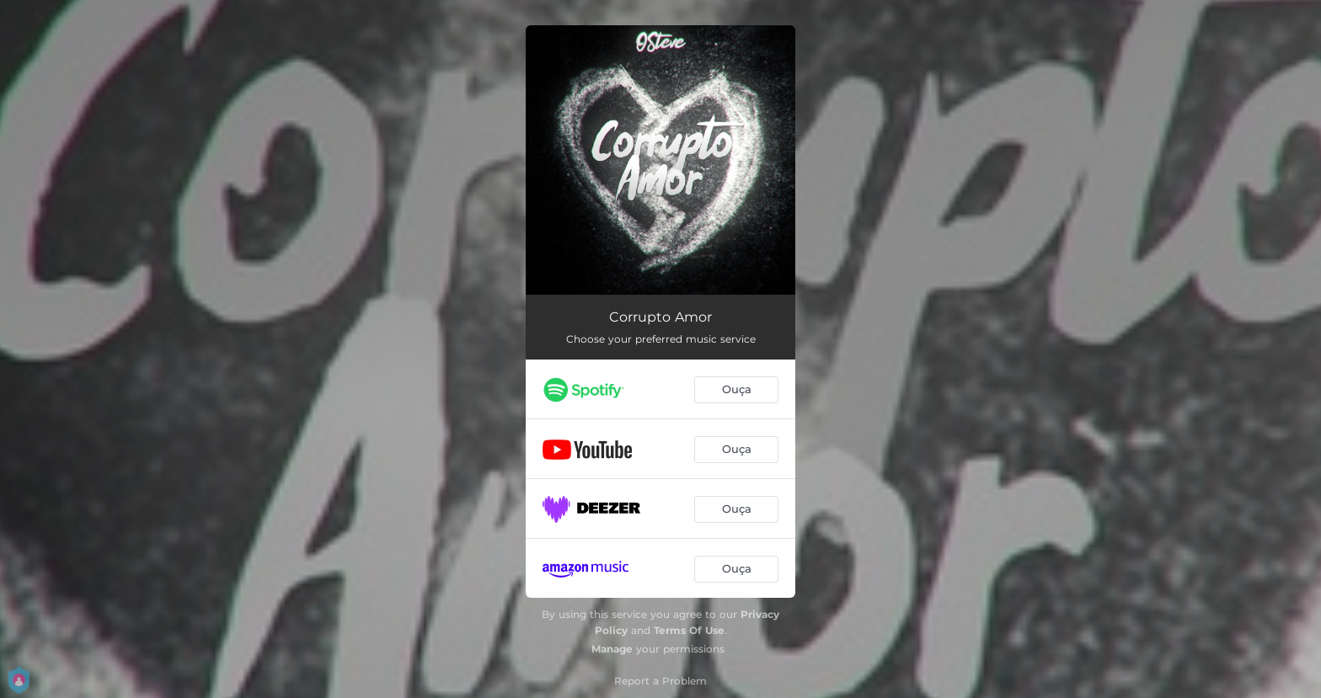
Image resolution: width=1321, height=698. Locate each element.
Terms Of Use (689, 630)
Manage (612, 648)
